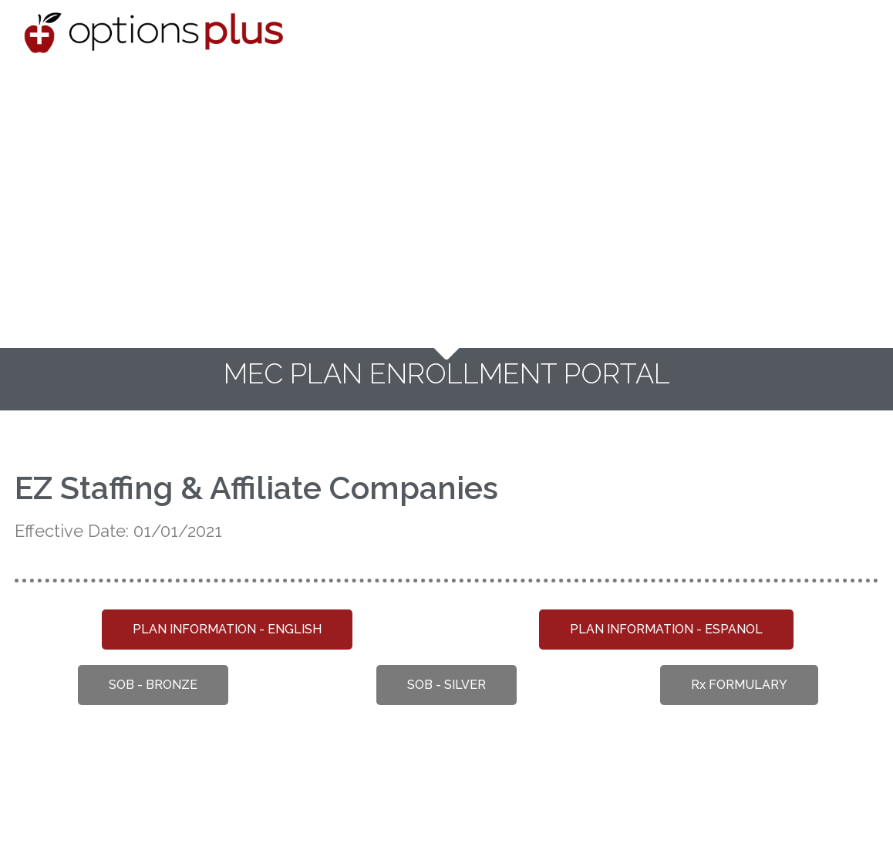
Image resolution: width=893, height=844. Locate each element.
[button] (227, 629)
